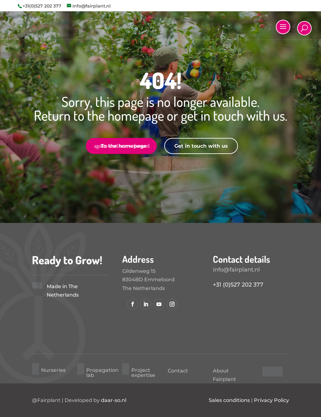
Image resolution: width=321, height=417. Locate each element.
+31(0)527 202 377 (42, 6)
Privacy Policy (271, 400)
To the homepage (124, 146)
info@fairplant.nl (236, 269)
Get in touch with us (201, 146)
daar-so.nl (113, 400)
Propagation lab (102, 372)
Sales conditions (229, 400)
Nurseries (53, 370)
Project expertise (143, 372)
